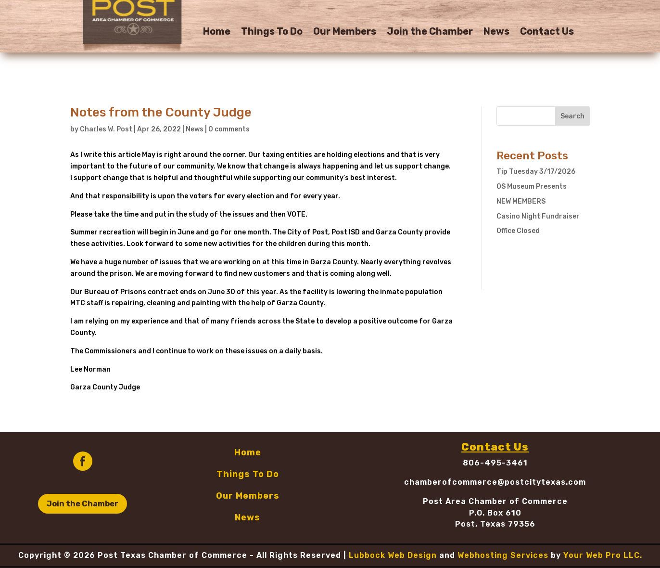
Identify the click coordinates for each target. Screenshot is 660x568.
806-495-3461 (495, 462)
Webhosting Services (502, 555)
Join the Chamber (430, 32)
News (496, 32)
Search (572, 116)
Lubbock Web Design (393, 555)
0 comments (229, 129)
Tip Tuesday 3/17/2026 (535, 172)
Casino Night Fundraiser (538, 216)
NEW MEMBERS (521, 201)
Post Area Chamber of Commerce (495, 501)
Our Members (344, 32)
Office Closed (518, 231)
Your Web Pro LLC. (602, 555)
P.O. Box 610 (495, 512)
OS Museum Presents (531, 186)
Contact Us (547, 32)
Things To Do (272, 32)
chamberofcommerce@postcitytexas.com (495, 482)
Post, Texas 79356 (495, 524)
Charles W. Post (106, 129)
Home (216, 32)
